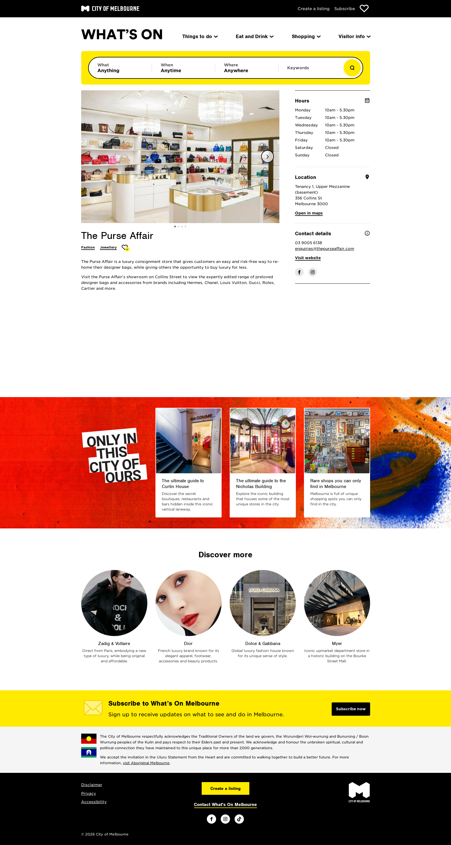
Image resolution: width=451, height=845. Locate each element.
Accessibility (94, 802)
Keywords (298, 68)
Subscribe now (351, 709)
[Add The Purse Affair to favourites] (125, 248)
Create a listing (314, 8)
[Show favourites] (364, 8)
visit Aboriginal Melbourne (146, 763)
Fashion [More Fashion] (88, 247)
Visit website (308, 258)
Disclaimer (91, 785)
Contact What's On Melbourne (225, 804)
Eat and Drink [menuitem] (254, 36)
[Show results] (352, 67)
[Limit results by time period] (183, 68)
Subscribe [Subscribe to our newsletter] (344, 8)
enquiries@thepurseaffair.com (324, 248)
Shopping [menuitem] (306, 36)
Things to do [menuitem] (199, 36)
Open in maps (309, 213)
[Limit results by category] (120, 68)
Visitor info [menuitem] (354, 36)
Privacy (88, 793)
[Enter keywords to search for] (310, 71)
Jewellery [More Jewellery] (108, 247)
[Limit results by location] (246, 68)
